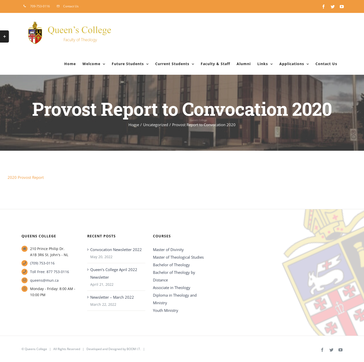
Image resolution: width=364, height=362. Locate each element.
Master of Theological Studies (178, 257)
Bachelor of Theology (171, 264)
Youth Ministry (165, 310)
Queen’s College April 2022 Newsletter (113, 273)
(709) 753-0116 (42, 263)
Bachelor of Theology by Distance (174, 276)
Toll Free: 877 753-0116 (49, 271)
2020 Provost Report (26, 177)
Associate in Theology (171, 287)
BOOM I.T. (134, 349)
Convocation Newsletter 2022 (116, 249)
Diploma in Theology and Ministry (175, 299)
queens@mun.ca (44, 280)
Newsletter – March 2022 (112, 297)
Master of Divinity (168, 249)
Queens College (36, 349)
